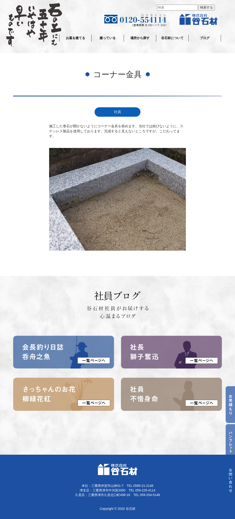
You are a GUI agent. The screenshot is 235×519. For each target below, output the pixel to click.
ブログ (205, 38)
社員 (117, 112)
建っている (108, 38)
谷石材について (172, 38)
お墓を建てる (75, 38)
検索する (206, 7)
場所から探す (140, 38)
